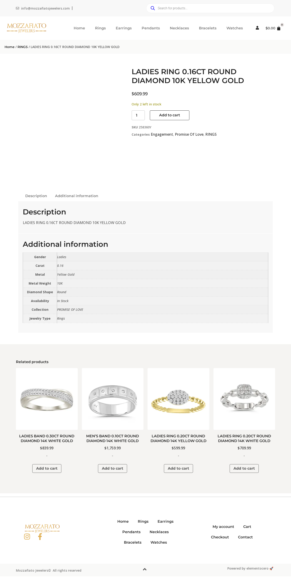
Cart (247, 527)
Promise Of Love (189, 134)
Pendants (151, 28)
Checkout (220, 537)
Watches (234, 28)
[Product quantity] (138, 115)
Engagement (162, 134)
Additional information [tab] (76, 196)
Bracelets (207, 28)
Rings (100, 28)
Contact (245, 537)
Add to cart (169, 115)
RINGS (23, 47)
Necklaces (179, 28)
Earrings (124, 28)
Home (79, 28)
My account (223, 527)
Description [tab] (36, 196)
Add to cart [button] (47, 468)
